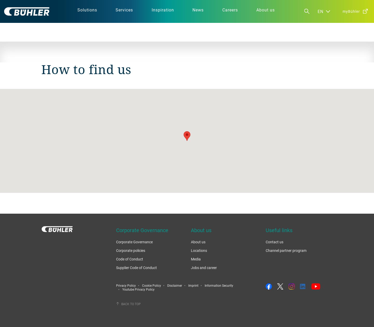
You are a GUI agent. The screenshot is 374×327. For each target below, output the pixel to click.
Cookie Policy (151, 285)
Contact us (274, 241)
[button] (187, 136)
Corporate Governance (134, 241)
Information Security (219, 285)
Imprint (193, 285)
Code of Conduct (129, 259)
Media (196, 259)
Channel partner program (286, 250)
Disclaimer (174, 285)
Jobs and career (204, 267)
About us (198, 241)
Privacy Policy (126, 285)
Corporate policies (130, 250)
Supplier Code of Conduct (136, 267)
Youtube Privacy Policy (138, 289)
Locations (199, 250)
